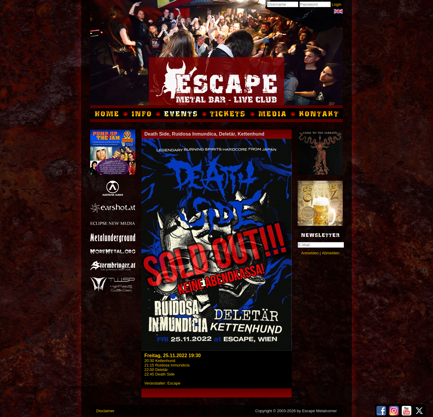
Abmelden (330, 253)
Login (336, 4)
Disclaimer (105, 411)
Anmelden (310, 253)
